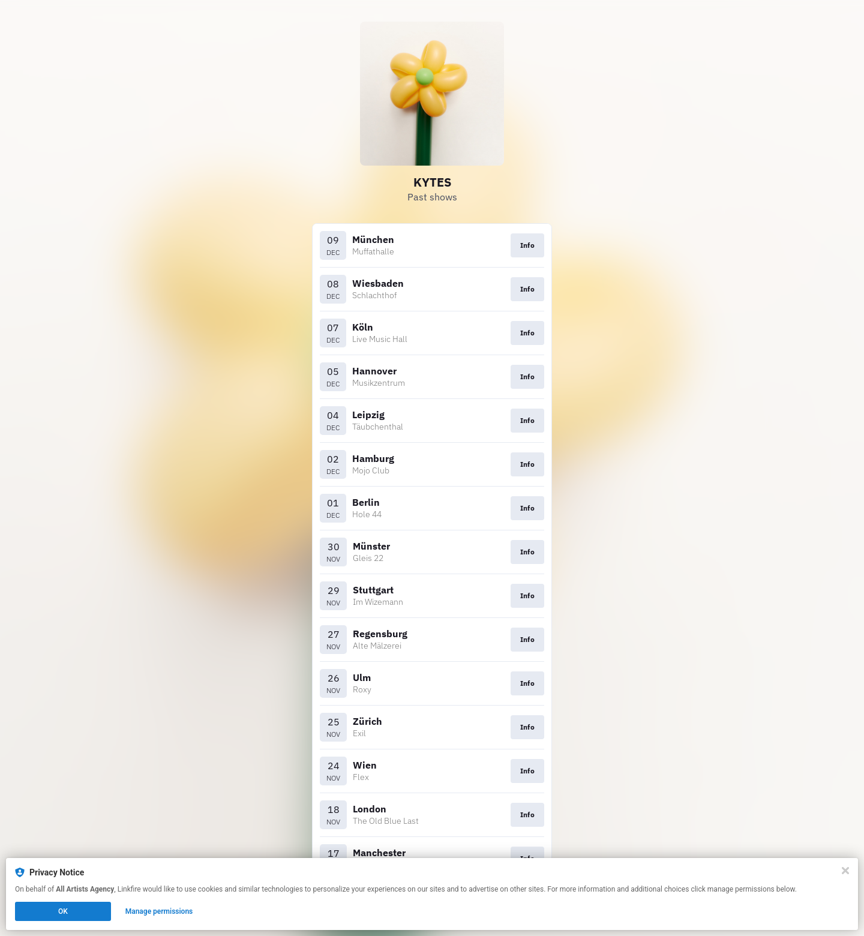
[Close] (845, 870)
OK (63, 911)
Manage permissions (159, 911)
